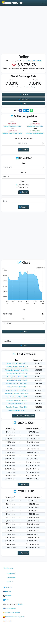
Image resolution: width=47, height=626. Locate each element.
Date (23, 163)
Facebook (7, 591)
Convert (24, 192)
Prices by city (31, 87)
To (23, 319)
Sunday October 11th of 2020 (17, 404)
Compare (23, 150)
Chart (23, 332)
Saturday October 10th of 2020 (16, 407)
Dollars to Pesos (23, 185)
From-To (23, 182)
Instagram (7, 595)
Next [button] (23, 104)
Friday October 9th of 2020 (17, 410)
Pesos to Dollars (23, 187)
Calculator (11, 577)
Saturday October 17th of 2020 (16, 383)
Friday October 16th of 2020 (35, 126)
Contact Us (7, 587)
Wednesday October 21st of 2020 (16, 370)
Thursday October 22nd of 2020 (12, 126)
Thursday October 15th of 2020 (17, 390)
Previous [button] (23, 95)
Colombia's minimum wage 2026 (13, 616)
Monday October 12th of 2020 (16, 400)
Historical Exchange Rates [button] (23, 416)
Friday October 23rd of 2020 (16, 363)
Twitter (6, 600)
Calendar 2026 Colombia (11, 612)
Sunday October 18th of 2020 (17, 380)
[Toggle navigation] (42, 3)
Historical (11, 573)
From (23, 310)
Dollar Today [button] (23, 99)
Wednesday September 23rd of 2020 (12, 133)
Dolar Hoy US (7, 621)
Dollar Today (8, 568)
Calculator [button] (23, 484)
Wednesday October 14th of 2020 (16, 394)
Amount (23, 172)
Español (20, 604)
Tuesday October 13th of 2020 (16, 397)
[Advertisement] (23, 30)
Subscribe (23, 207)
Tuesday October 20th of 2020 (16, 373)
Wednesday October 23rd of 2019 (35, 133)
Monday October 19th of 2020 (16, 377)
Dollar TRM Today (9, 608)
